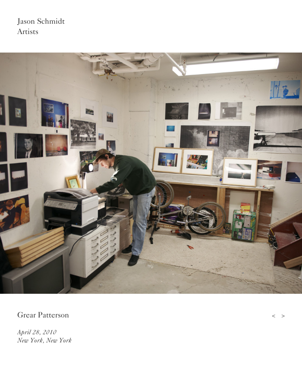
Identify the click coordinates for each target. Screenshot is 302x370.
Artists (27, 31)
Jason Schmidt (41, 21)
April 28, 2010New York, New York (44, 336)
